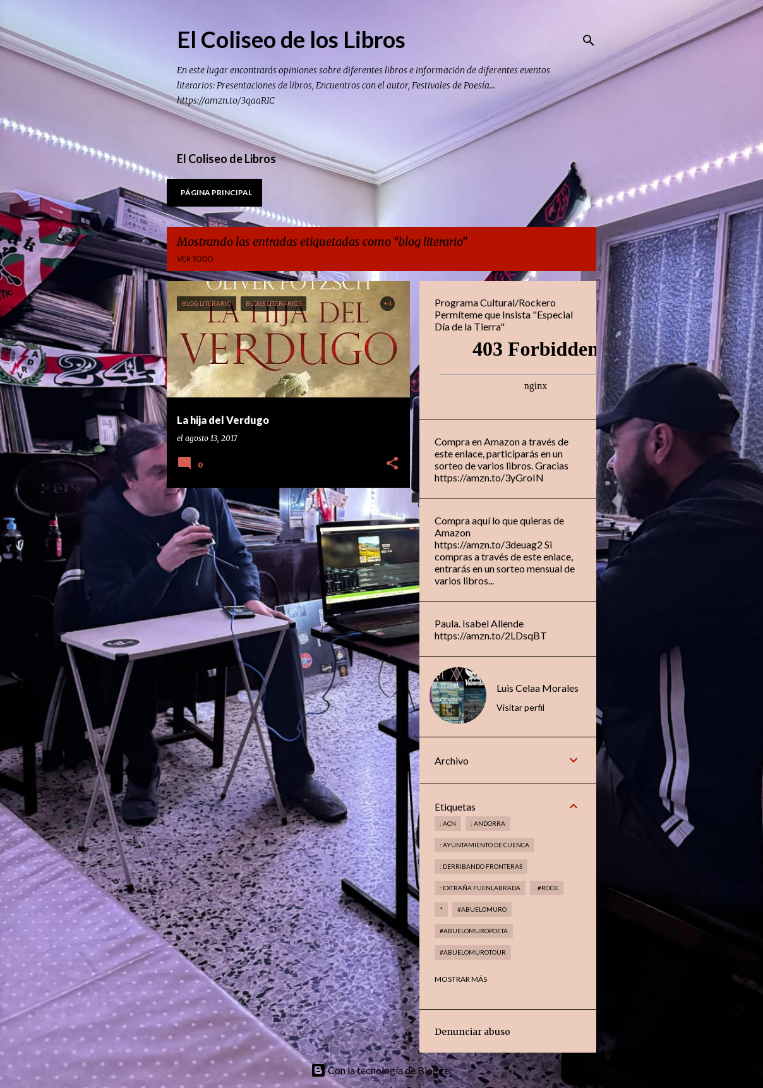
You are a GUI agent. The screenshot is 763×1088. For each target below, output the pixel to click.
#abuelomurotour (473, 952)
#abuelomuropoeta (474, 930)
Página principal (216, 192)
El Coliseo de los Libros (291, 39)
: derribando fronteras (481, 866)
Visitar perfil (520, 707)
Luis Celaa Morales (537, 688)
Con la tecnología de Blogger (382, 1070)
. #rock (546, 888)
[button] (392, 464)
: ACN (448, 823)
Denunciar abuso (472, 1031)
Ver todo (195, 258)
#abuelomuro (482, 909)
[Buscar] (588, 40)
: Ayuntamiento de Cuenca (484, 845)
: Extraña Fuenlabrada (480, 888)
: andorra (488, 823)
